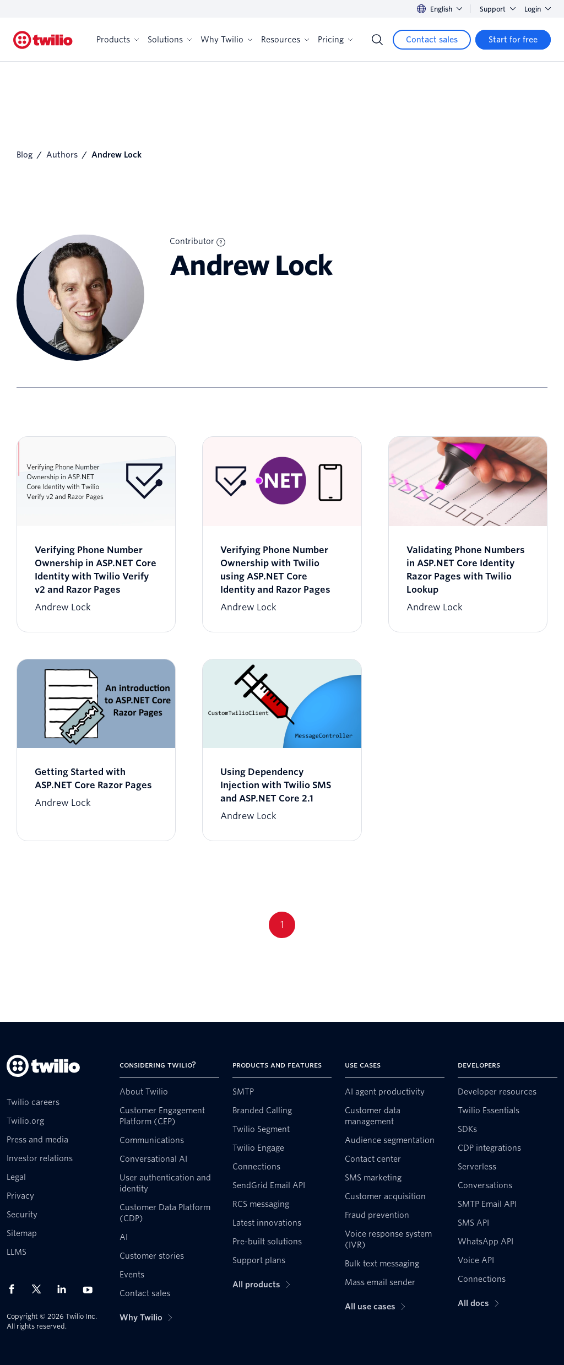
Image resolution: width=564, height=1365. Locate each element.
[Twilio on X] (40, 1289)
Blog (24, 154)
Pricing (335, 39)
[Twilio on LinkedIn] (65, 1289)
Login (537, 9)
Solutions (170, 39)
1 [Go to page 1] (282, 924)
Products (117, 39)
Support (498, 9)
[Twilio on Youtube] (91, 1289)
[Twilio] (43, 40)
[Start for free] (513, 40)
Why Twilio (226, 39)
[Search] (377, 40)
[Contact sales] (432, 40)
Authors (62, 154)
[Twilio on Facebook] (15, 1289)
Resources (285, 39)
